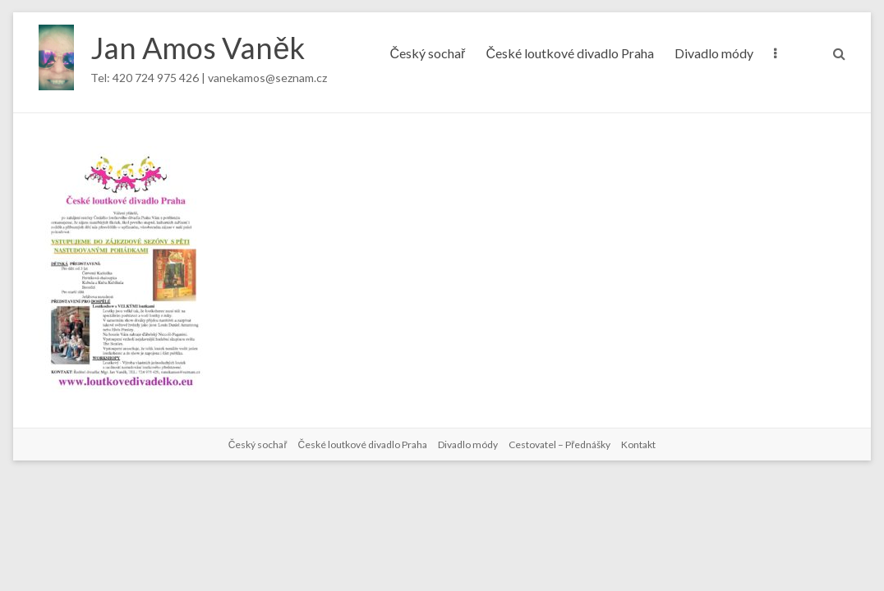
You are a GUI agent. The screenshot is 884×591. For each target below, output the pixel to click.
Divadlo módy (714, 53)
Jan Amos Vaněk (197, 48)
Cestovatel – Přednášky (559, 444)
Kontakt (638, 444)
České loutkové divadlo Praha (570, 53)
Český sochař (428, 53)
